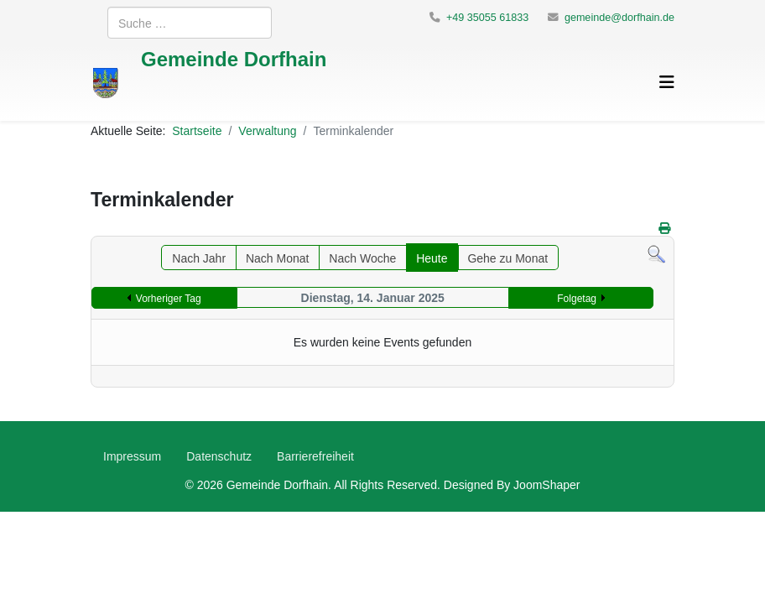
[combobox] (189, 23)
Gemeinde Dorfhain (233, 58)
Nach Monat (277, 258)
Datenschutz (219, 456)
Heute (431, 258)
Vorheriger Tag (168, 298)
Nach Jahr (199, 258)
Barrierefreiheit (315, 456)
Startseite (196, 130)
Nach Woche (362, 258)
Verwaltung (267, 130)
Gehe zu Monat (507, 258)
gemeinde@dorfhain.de (619, 17)
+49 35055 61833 (487, 17)
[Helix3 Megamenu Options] (666, 81)
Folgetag (576, 298)
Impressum (132, 456)
